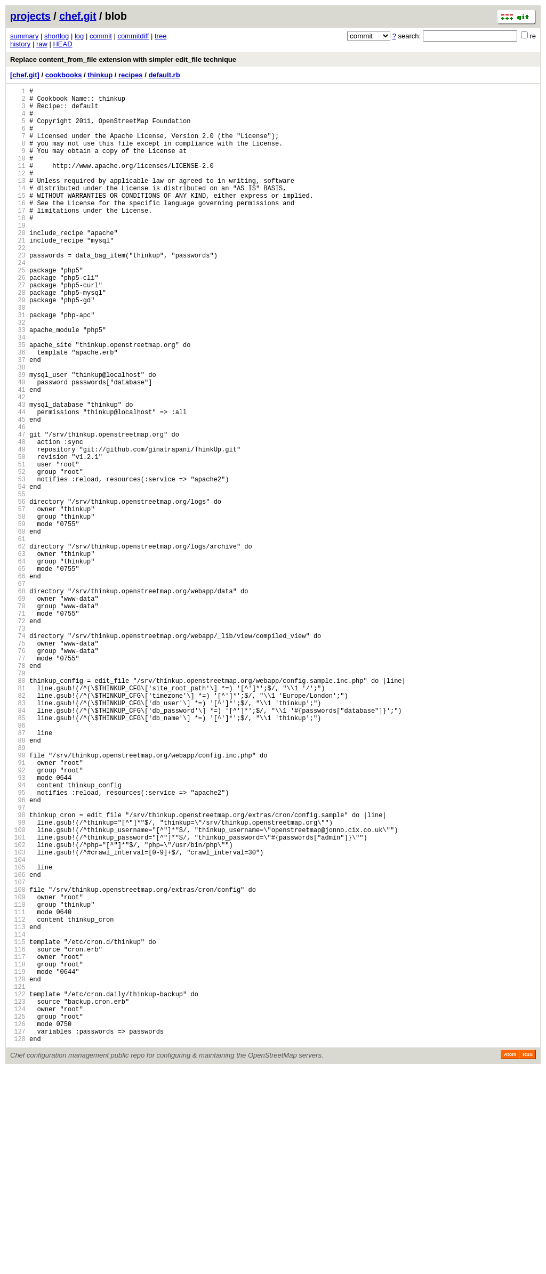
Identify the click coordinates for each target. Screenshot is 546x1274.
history (20, 44)
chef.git (77, 16)
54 (18, 572)
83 (18, 835)
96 (18, 953)
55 (18, 581)
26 (18, 319)
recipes (130, 75)
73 (18, 744)
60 (18, 627)
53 (18, 563)
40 (18, 445)
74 (18, 754)
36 (18, 409)
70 (18, 717)
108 (18, 1062)
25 (18, 310)
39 (18, 436)
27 (18, 328)
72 (18, 735)
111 (18, 1089)
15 (18, 219)
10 (18, 174)
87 (18, 871)
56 (18, 590)
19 (18, 255)
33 (18, 382)
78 (18, 790)
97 (18, 962)
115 (18, 1125)
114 (18, 1116)
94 (18, 935)
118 (18, 1152)
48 (18, 518)
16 (18, 228)
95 (18, 944)
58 (18, 609)
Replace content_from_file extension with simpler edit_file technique (123, 59)
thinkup (100, 75)
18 (18, 246)
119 (18, 1161)
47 (18, 509)
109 (18, 1071)
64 (18, 663)
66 (18, 681)
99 (18, 980)
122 (18, 1189)
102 (18, 1007)
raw (41, 44)
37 (18, 418)
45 (18, 491)
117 (18, 1143)
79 (18, 799)
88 (18, 880)
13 (18, 201)
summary (24, 36)
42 (18, 464)
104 (18, 1025)
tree (160, 36)
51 (18, 545)
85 (18, 853)
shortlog (56, 36)
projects (30, 16)
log (79, 36)
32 (18, 373)
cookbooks (63, 75)
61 (18, 636)
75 (18, 763)
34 (18, 391)
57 (18, 599)
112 (18, 1098)
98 (18, 971)
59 (18, 618)
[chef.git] (24, 75)
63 (18, 654)
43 (18, 473)
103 (18, 1016)
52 (18, 554)
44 (18, 482)
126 (18, 1225)
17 (18, 237)
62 (18, 645)
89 (18, 889)
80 (18, 808)
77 (18, 781)
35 (18, 400)
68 (18, 699)
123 (18, 1198)
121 (18, 1179)
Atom (510, 1259)
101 (18, 998)
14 (18, 210)
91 (18, 908)
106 (18, 1044)
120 (18, 1170)
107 (18, 1053)
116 (18, 1134)
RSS (528, 1259)
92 (18, 917)
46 (18, 500)
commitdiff (133, 36)
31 (18, 364)
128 (18, 1243)
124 (18, 1207)
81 (18, 817)
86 (18, 862)
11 (18, 183)
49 (18, 527)
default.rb (164, 75)
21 (18, 273)
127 (18, 1234)
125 (18, 1216)
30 (18, 355)
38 (18, 427)
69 (18, 708)
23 (18, 291)
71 (18, 726)
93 (18, 926)
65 (18, 672)
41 (18, 454)
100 (18, 989)
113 (18, 1107)
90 (18, 899)
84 (18, 844)
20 (18, 264)
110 (18, 1080)
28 (18, 337)
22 (18, 282)
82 (18, 826)
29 (18, 346)
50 (18, 536)
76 (18, 772)
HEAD (62, 44)
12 (18, 192)
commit (101, 36)
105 (18, 1034)
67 (18, 690)
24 (18, 300)
